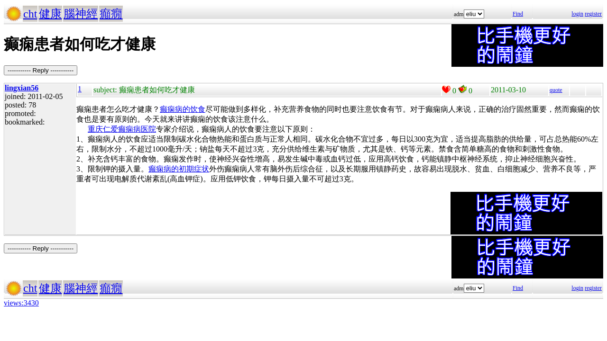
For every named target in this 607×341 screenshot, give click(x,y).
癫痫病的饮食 (182, 109)
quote (556, 90)
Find (518, 13)
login (577, 13)
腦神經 (81, 14)
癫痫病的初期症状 (178, 169)
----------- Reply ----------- (41, 70)
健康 (50, 14)
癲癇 (111, 14)
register (593, 13)
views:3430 (21, 303)
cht (30, 14)
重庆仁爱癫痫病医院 (122, 129)
